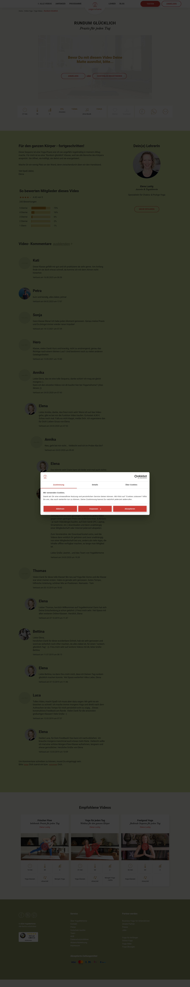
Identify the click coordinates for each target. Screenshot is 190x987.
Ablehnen (60, 509)
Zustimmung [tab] (58, 485)
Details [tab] (95, 485)
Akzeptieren (130, 509)
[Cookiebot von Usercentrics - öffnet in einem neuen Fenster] (136, 477)
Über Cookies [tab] (131, 485)
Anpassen (95, 509)
